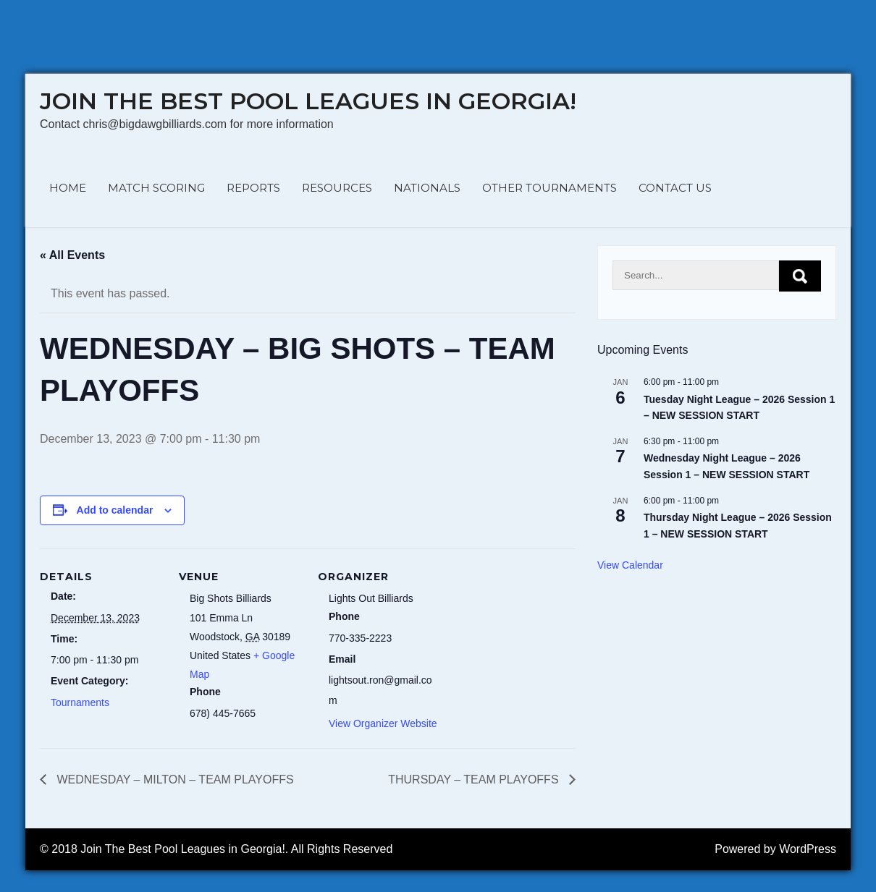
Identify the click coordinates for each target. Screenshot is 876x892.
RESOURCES (337, 188)
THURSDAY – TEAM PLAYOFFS (475, 779)
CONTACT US (675, 188)
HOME (67, 188)
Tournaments (80, 702)
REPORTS (253, 188)
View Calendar (630, 565)
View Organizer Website (383, 723)
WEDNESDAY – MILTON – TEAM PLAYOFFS (174, 779)
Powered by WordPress (775, 849)
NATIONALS (427, 188)
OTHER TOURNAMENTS (549, 188)
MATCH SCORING (156, 188)
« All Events (72, 255)
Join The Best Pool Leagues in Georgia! (308, 101)
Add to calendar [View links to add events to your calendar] (115, 510)
